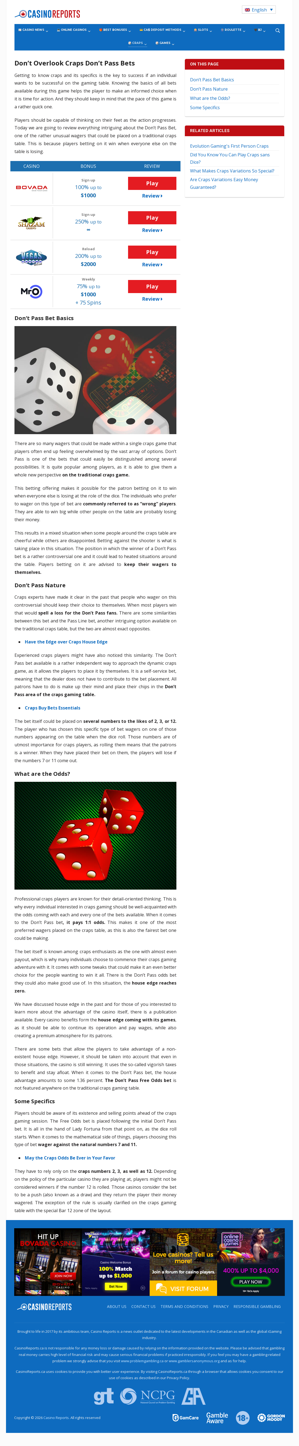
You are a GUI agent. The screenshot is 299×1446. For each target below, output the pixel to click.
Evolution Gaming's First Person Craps (229, 146)
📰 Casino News (31, 30)
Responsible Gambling (257, 1306)
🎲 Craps (135, 43)
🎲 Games (162, 43)
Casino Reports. (56, 1417)
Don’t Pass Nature (209, 89)
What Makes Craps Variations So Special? (232, 171)
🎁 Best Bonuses (113, 30)
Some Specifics (205, 108)
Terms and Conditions (184, 1306)
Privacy (221, 1306)
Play (152, 183)
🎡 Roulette (231, 30)
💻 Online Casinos (72, 30)
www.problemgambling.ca (142, 1360)
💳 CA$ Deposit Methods (160, 30)
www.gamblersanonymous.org (194, 1360)
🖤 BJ (258, 30)
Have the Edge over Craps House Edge (66, 642)
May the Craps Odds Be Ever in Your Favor (70, 1158)
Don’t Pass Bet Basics (212, 80)
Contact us (143, 1306)
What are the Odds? (210, 98)
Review (150, 195)
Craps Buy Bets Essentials (52, 708)
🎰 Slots (201, 30)
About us (116, 1306)
